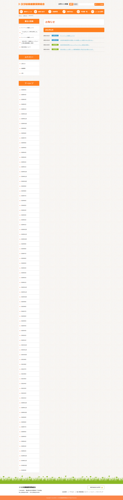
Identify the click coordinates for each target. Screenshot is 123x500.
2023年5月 (24, 263)
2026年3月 (24, 99)
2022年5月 (24, 321)
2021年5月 (24, 379)
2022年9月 (24, 301)
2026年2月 (24, 104)
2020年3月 (24, 446)
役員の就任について (26, 47)
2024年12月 (24, 171)
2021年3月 (24, 388)
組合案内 (64, 492)
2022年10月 (24, 297)
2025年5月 (24, 147)
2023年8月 (24, 249)
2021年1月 (24, 398)
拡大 (75, 4)
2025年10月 (24, 123)
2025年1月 (24, 167)
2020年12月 (24, 403)
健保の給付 (41, 11)
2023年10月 (24, 239)
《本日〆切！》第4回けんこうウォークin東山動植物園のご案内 (30, 42)
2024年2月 (24, 220)
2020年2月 (24, 451)
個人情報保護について (82, 492)
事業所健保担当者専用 (94, 487)
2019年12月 (24, 456)
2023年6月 (24, 258)
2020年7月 (24, 427)
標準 (71, 4)
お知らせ (23, 63)
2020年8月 (24, 422)
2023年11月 (24, 234)
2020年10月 (24, 412)
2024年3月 (24, 215)
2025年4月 (24, 152)
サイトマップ (99, 492)
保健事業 (55, 11)
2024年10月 (24, 181)
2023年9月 (24, 244)
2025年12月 (24, 114)
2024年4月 (24, 210)
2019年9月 (24, 470)
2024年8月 (24, 191)
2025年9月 (24, 128)
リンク (92, 492)
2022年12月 (24, 287)
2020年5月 (24, 436)
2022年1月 (24, 340)
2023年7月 (24, 253)
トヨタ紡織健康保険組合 (32, 4)
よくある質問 (99, 11)
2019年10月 (24, 465)
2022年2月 (24, 335)
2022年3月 (24, 330)
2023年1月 (24, 282)
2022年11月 (24, 292)
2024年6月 (24, 200)
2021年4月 (24, 383)
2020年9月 (24, 417)
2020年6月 (24, 432)
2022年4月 (24, 326)
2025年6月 (24, 143)
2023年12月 (24, 229)
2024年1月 (24, 224)
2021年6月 (24, 374)
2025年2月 (24, 162)
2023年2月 (24, 277)
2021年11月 (24, 350)
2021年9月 (24, 359)
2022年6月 (24, 316)
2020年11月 (24, 407)
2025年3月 (24, 157)
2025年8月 (24, 133)
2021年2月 (24, 393)
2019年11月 (24, 460)
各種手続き (70, 11)
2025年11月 (24, 119)
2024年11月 (24, 176)
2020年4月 (24, 441)
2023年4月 (24, 268)
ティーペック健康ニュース (67, 35)
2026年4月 (24, 94)
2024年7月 (24, 196)
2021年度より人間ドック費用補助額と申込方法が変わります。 (77, 49)
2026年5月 (24, 90)
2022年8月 (24, 306)
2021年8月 (24, 364)
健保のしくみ (28, 11)
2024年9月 (24, 186)
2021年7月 (24, 369)
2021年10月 (24, 354)
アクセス (72, 492)
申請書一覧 (84, 11)
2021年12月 (24, 345)
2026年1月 (24, 109)
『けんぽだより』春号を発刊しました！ (29, 32)
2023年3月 (24, 273)
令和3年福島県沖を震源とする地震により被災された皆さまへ (76, 40)
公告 (22, 73)
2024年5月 (24, 205)
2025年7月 (24, 138)
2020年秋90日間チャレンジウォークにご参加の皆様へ (74, 45)
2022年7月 (24, 311)
